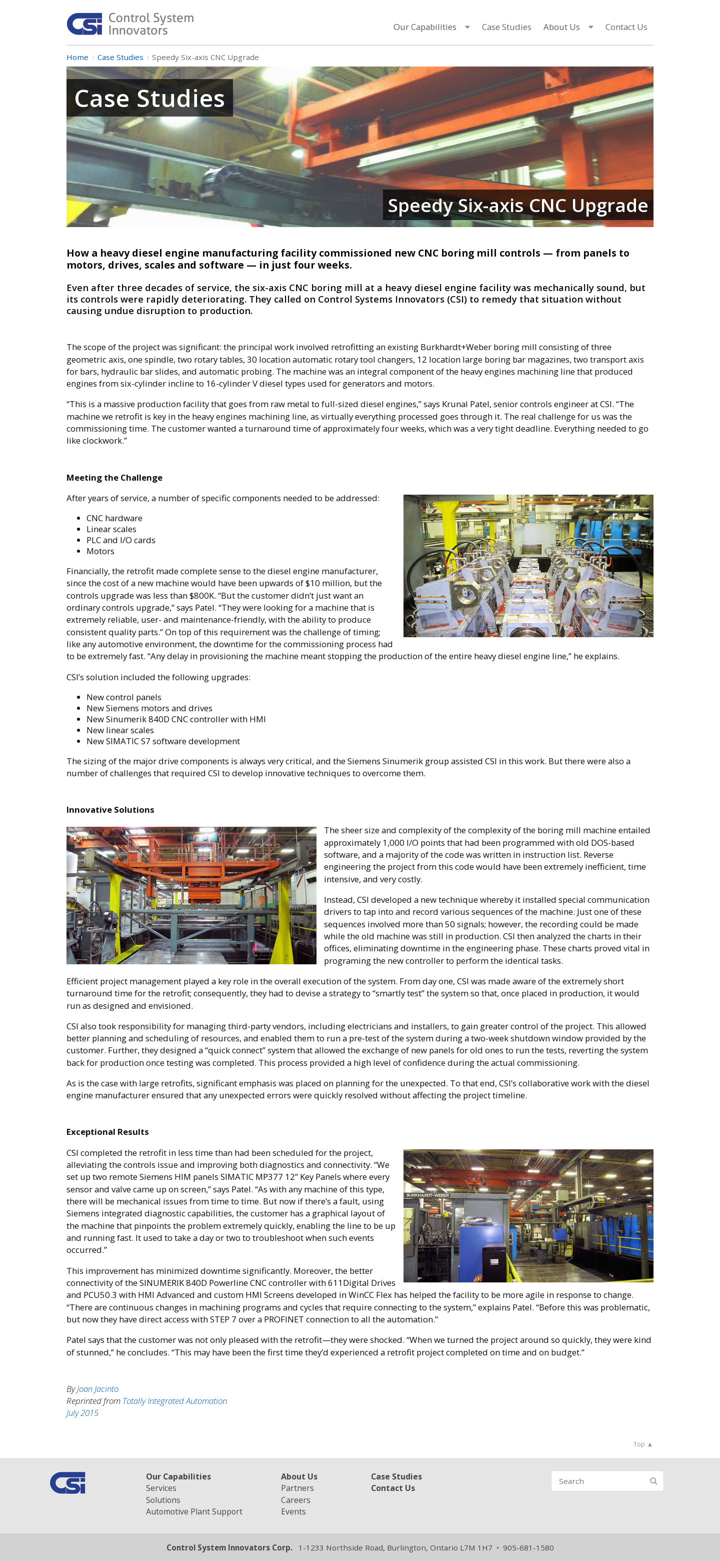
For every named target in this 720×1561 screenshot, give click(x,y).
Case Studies (507, 27)
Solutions (163, 1499)
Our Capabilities (425, 27)
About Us (562, 27)
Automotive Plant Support (194, 1511)
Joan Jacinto (97, 1388)
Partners (297, 1487)
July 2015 (82, 1412)
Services (161, 1487)
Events (293, 1511)
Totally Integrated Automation (174, 1400)
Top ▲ (643, 1443)
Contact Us (627, 27)
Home (77, 57)
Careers (295, 1499)
